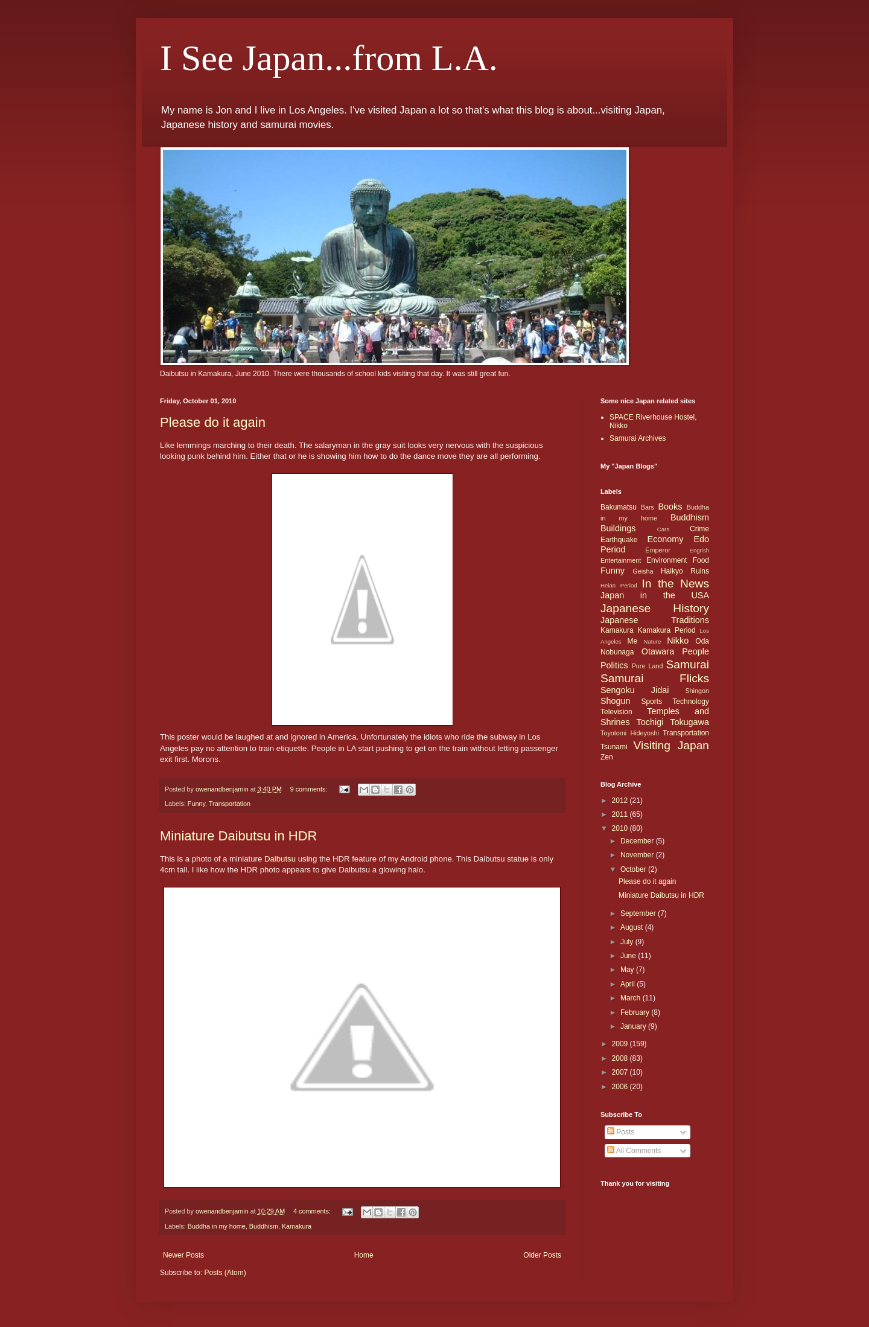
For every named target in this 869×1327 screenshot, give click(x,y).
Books (670, 506)
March (631, 998)
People (695, 651)
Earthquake (618, 540)
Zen (606, 757)
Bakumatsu (618, 507)
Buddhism (263, 1226)
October (634, 869)
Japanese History (654, 608)
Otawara (657, 651)
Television (616, 712)
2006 (621, 1086)
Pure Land (647, 666)
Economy (666, 539)
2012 (621, 800)
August (632, 927)
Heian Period (618, 585)
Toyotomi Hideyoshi (629, 733)
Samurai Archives (638, 438)
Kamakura (296, 1226)
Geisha (642, 571)
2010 (621, 828)
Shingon (697, 690)
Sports (651, 701)
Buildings (617, 528)
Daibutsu (280, 858)
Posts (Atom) (225, 1272)
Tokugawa (689, 722)
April (628, 984)
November (638, 855)
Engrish (699, 550)
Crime (699, 529)
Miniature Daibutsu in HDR (238, 835)
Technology (690, 701)
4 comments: (313, 1211)
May (628, 969)
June (629, 955)
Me (632, 641)
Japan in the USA (654, 595)
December (638, 841)
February (635, 1012)
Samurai (687, 664)
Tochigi (650, 722)
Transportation (229, 803)
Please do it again (213, 422)
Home (364, 1255)
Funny (196, 803)
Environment (666, 560)
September (639, 913)
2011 (621, 814)
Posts (620, 1132)
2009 (621, 1044)
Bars (647, 507)
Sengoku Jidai (634, 690)
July (627, 942)
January (634, 1026)
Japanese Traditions (654, 620)
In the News (675, 583)
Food (701, 560)
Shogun (615, 701)
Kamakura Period (667, 630)
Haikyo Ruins (685, 571)
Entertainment (620, 560)
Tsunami (614, 747)
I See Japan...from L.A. (329, 58)
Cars (663, 529)
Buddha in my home (217, 1226)
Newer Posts (183, 1255)
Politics (614, 665)
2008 (621, 1058)
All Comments (634, 1150)
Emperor (657, 550)
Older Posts (542, 1255)
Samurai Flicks (654, 678)
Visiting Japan (671, 745)
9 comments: (309, 789)
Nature (652, 641)
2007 (621, 1072)
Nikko (678, 640)
